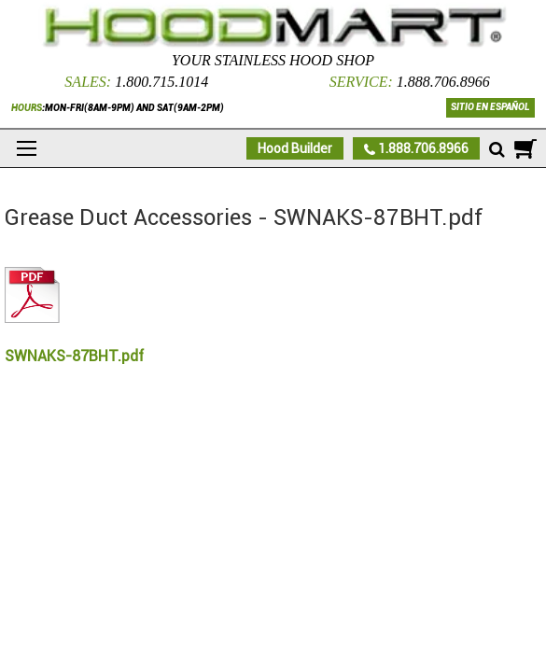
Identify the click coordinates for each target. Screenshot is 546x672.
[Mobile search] (497, 150)
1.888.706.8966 (443, 82)
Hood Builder (295, 148)
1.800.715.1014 (161, 82)
